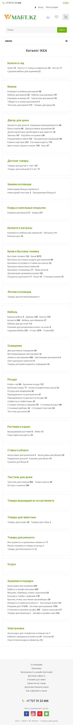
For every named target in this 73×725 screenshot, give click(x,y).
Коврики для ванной (18, 212)
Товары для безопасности (22, 549)
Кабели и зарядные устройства (24, 636)
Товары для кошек (18, 522)
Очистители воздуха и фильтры (24, 640)
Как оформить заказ (36, 691)
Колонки (48, 636)
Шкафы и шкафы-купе (46, 613)
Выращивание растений (20, 431)
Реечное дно (15, 236)
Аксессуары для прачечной (21, 455)
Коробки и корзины (33, 135)
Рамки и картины (17, 142)
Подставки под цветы (20, 435)
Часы (45, 145)
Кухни (36, 256)
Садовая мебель (17, 330)
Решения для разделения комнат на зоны (29, 327)
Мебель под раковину (44, 95)
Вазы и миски (15, 128)
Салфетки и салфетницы (21, 401)
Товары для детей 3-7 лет (22, 165)
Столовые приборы (18, 408)
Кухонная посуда (33, 384)
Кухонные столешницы (20, 270)
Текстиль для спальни (20, 482)
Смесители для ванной (43, 98)
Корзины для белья (40, 458)
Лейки (39, 431)
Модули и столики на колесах (22, 603)
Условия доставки (36, 679)
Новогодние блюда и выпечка (23, 189)
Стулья (48, 330)
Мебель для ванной (18, 95)
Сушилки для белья (17, 462)
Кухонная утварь (17, 387)
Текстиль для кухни (18, 411)
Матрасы (50, 233)
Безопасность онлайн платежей (36, 672)
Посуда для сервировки (20, 391)
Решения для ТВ (17, 606)
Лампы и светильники (20, 357)
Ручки (37, 276)
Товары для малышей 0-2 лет (23, 169)
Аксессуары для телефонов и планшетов (28, 633)
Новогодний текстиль (19, 192)
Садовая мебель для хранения (24, 71)
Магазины (37, 668)
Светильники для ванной (48, 357)
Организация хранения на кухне (25, 273)
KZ (64, 3)
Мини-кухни (41, 270)
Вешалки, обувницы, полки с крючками (28, 592)
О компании (36, 664)
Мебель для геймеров (34, 320)
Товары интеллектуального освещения (28, 364)
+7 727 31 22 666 (13, 3)
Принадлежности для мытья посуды (27, 398)
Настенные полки (50, 603)
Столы (35, 330)
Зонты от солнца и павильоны (34, 68)
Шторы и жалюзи (18, 485)
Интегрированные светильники (24, 354)
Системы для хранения (43, 606)
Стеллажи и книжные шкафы (23, 609)
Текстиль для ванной (19, 105)
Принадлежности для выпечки (24, 394)
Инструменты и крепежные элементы (27, 542)
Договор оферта (36, 676)
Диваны (32, 317)
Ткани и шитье (43, 482)
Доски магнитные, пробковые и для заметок (31, 132)
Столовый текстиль (43, 408)
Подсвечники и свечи (19, 139)
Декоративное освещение (21, 350)
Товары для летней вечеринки (23, 297)
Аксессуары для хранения (22, 586)
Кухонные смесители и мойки (23, 266)
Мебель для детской (19, 323)
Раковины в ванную (18, 98)
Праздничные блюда (44, 192)
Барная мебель (15, 317)
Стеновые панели (53, 276)
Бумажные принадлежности (45, 125)
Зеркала (13, 135)
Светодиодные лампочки (21, 361)
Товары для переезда (19, 613)
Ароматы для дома (18, 125)
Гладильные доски (17, 458)
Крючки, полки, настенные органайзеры (28, 599)
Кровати (13, 320)
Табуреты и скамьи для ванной (23, 101)
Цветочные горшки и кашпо (23, 145)
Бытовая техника (18, 256)
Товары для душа (44, 105)
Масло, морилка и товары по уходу (25, 545)
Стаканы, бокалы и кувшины (23, 404)
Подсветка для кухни (19, 276)
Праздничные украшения (48, 139)
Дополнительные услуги (36, 687)
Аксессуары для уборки (51, 455)
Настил (57, 68)
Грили (11, 68)
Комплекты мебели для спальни (24, 233)
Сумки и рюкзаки (52, 609)
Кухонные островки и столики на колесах (29, 263)
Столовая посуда (50, 404)
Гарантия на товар (36, 683)
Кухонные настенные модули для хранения (30, 259)
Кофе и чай (14, 384)
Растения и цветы (41, 142)
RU (67, 3)
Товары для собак (41, 522)
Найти (62, 30)
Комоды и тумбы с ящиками (23, 596)
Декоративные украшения (40, 128)
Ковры (37, 212)
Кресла (44, 317)
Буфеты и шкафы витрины (22, 589)
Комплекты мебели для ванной (24, 91)
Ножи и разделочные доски (44, 387)
